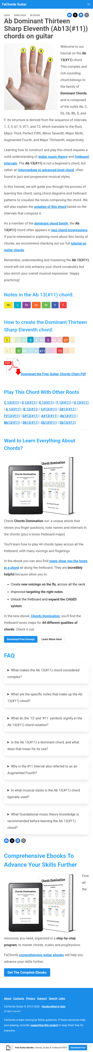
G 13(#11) (81, 402)
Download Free (78, 1047)
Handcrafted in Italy (53, 1006)
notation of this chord (50, 207)
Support (42, 998)
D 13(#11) (29, 402)
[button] (88, 4)
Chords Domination (45, 616)
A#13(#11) (49, 416)
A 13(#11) (13, 409)
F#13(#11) (12, 416)
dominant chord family (51, 223)
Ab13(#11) (68, 416)
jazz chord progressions (69, 230)
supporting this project (44, 1025)
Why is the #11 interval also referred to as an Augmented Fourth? (42, 769)
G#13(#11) (30, 416)
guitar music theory (53, 157)
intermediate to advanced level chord (46, 170)
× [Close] (90, 1046)
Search (53, 998)
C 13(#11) (11, 402)
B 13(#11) (30, 409)
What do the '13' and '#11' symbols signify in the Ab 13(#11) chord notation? (44, 721)
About (7, 998)
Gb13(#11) (68, 422)
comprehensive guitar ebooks (41, 955)
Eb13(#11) (49, 422)
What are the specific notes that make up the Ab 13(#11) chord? (44, 697)
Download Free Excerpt (21, 639)
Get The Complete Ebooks (27, 972)
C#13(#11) (49, 409)
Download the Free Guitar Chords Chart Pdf (45, 374)
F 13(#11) (63, 402)
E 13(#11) (46, 402)
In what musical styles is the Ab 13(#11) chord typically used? (43, 793)
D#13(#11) (68, 409)
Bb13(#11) (12, 422)
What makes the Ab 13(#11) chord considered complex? (43, 673)
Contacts (18, 998)
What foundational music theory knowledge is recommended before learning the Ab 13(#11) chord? (43, 821)
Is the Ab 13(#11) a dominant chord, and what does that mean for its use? (43, 745)
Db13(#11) (31, 422)
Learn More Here (52, 639)
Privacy (30, 998)
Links (62, 998)
